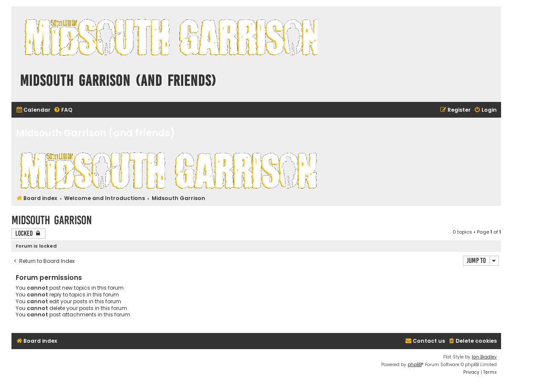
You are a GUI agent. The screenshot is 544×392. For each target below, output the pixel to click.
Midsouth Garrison (51, 220)
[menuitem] (33, 110)
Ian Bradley (484, 357)
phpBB (415, 364)
